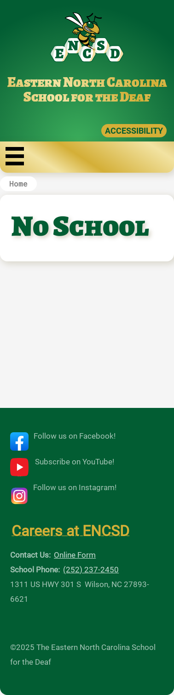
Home (18, 183)
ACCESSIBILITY (134, 131)
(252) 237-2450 (91, 569)
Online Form (75, 554)
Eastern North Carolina (87, 82)
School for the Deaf (87, 97)
